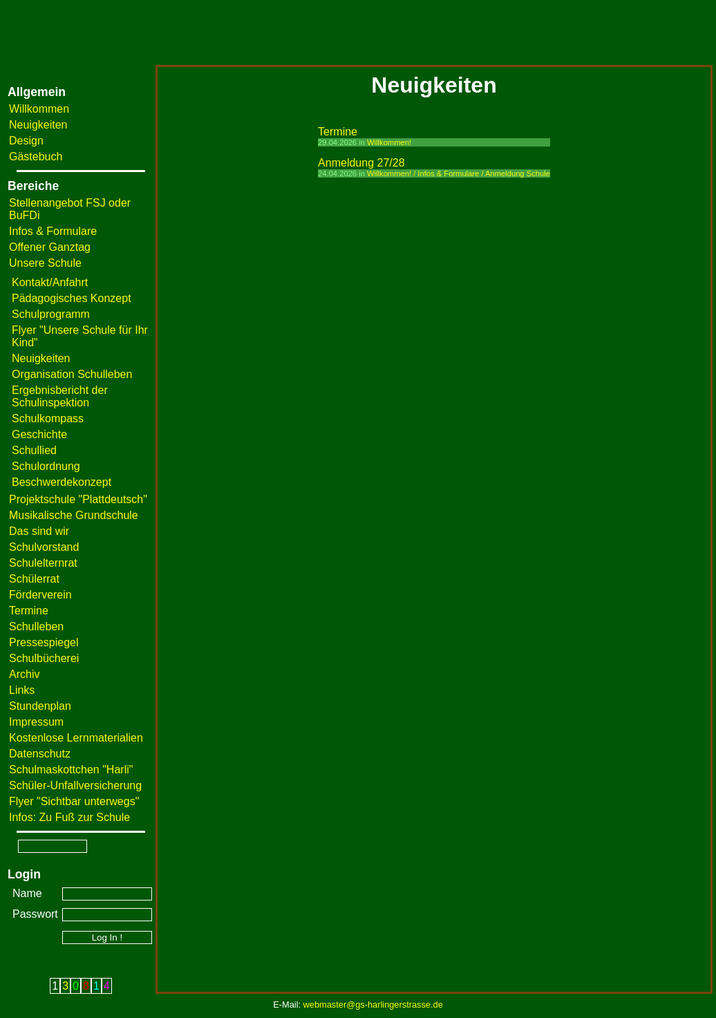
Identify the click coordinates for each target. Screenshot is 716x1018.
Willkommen (39, 109)
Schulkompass (48, 418)
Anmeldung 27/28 (361, 163)
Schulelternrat (43, 563)
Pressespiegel (44, 642)
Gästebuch (35, 156)
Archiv (24, 674)
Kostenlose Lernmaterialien (76, 738)
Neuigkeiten (38, 125)
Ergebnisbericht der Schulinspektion (60, 396)
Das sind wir (39, 531)
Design (26, 141)
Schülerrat (34, 579)
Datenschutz (39, 754)
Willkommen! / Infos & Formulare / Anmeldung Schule (458, 173)
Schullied (34, 450)
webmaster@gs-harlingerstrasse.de (373, 1004)
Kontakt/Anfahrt (50, 282)
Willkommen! (389, 142)
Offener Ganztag (50, 247)
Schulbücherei (44, 658)
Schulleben (36, 626)
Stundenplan (40, 706)
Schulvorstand (44, 547)
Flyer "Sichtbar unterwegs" (74, 801)
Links (22, 690)
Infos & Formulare (53, 231)
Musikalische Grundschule (73, 515)
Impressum (36, 722)
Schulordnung (46, 466)
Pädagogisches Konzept (71, 298)
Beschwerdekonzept (61, 482)
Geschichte (39, 434)
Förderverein (40, 595)
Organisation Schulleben (72, 374)
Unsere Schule (45, 263)
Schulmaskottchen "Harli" (71, 769)
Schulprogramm (51, 314)
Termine (28, 610)
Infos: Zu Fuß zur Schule (69, 817)
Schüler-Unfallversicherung (75, 785)
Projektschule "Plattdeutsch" (78, 499)
